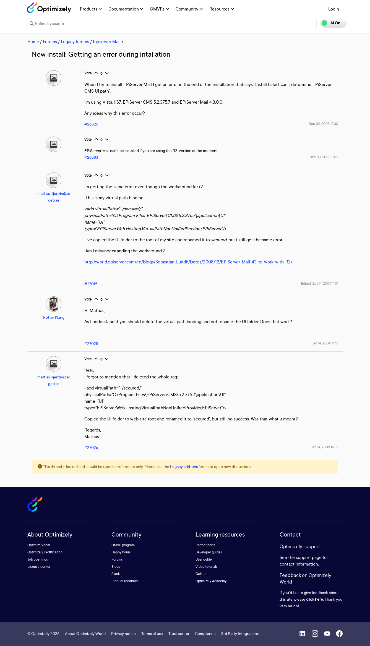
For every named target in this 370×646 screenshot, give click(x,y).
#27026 (91, 447)
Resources (221, 9)
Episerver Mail (107, 41)
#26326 (91, 124)
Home (33, 41)
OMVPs (159, 9)
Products (91, 9)
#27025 (91, 343)
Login (333, 9)
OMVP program (123, 545)
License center (38, 566)
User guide (204, 559)
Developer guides (209, 552)
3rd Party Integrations (240, 633)
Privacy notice (123, 633)
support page (309, 557)
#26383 (91, 157)
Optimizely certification (44, 552)
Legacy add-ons (184, 466)
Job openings (37, 559)
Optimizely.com (38, 545)
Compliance (205, 633)
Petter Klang (53, 317)
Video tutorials (207, 566)
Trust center (178, 633)
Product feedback (125, 581)
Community (189, 9)
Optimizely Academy (211, 581)
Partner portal (206, 545)
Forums (50, 41)
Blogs (115, 566)
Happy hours (121, 552)
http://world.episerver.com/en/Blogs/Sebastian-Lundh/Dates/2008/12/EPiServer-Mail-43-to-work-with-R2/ (188, 262)
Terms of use (152, 633)
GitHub (201, 573)
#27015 (90, 283)
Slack (115, 573)
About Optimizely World (85, 633)
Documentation (125, 9)
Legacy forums (75, 41)
